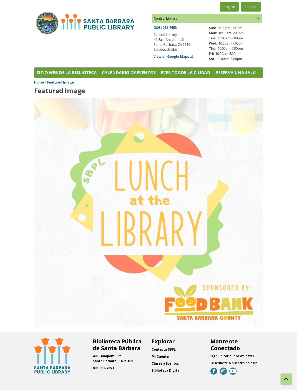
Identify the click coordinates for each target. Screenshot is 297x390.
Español (251, 7)
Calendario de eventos (129, 72)
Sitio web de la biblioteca (67, 72)
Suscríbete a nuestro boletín (233, 363)
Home (39, 82)
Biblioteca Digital (166, 370)
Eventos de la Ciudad (185, 72)
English (229, 7)
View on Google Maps (171, 56)
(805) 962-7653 (165, 27)
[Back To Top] (286, 379)
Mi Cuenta (160, 356)
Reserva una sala (235, 72)
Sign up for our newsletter (232, 356)
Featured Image (60, 82)
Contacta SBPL (164, 349)
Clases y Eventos (165, 363)
